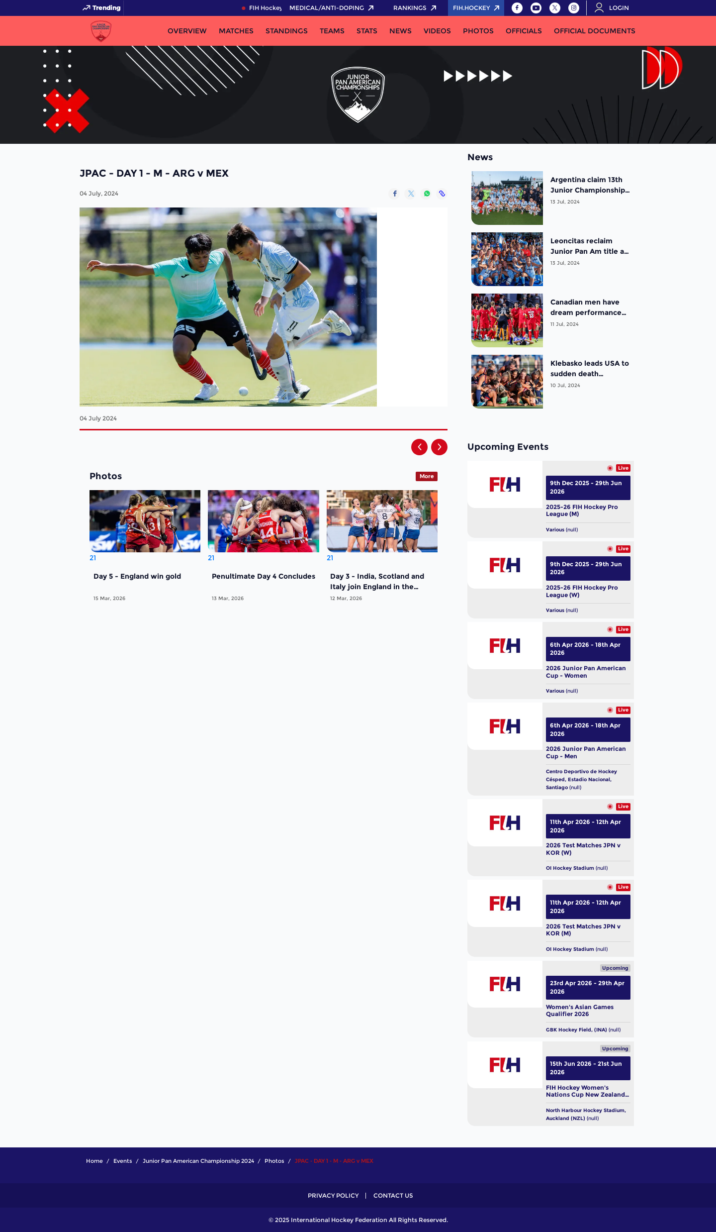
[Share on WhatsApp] (426, 194)
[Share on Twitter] (410, 194)
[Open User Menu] (615, 8)
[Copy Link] (442, 194)
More (427, 476)
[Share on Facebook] (394, 194)
